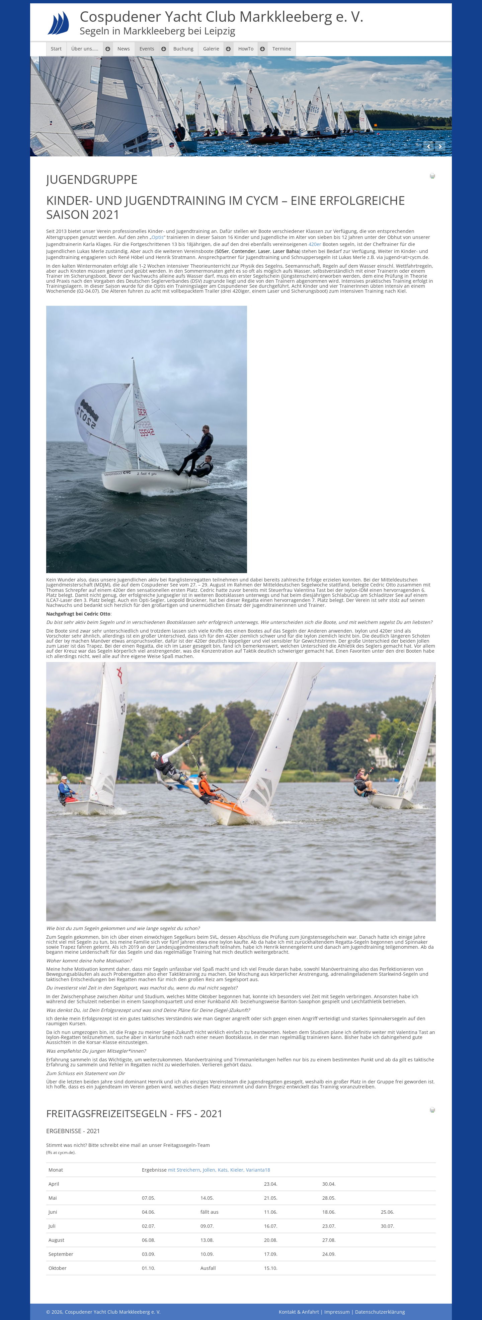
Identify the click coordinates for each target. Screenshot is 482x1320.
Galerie (211, 48)
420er (315, 244)
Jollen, (210, 1170)
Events (147, 48)
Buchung (183, 48)
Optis (158, 237)
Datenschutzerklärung (380, 1312)
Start (56, 48)
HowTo (245, 48)
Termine (281, 48)
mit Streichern (184, 1170)
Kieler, (237, 1170)
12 (417, 145)
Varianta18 (258, 1170)
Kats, (223, 1170)
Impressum (337, 1312)
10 (393, 145)
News (123, 48)
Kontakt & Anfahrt (299, 1312)
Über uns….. (84, 48)
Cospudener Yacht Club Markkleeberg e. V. (222, 22)
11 (405, 145)
